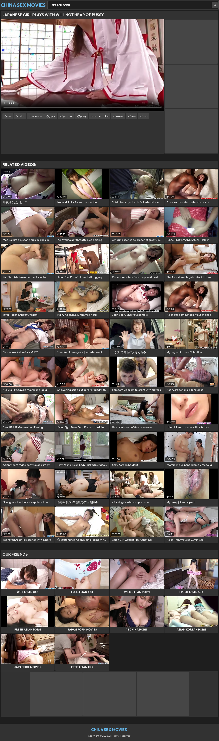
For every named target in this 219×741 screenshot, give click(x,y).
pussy (83, 116)
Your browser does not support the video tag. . (82, 65)
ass (9, 116)
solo (133, 116)
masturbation (101, 116)
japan (52, 116)
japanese (37, 116)
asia (145, 116)
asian (21, 116)
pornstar (68, 116)
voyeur (120, 116)
